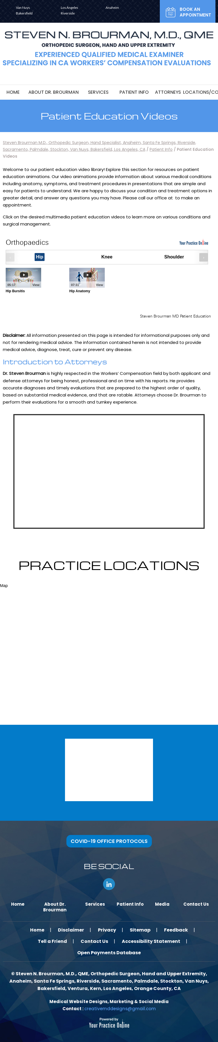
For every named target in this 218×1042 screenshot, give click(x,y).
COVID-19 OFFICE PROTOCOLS (109, 840)
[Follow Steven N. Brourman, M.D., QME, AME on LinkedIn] (109, 884)
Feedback (177, 929)
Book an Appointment (195, 12)
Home (36, 929)
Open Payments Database (109, 952)
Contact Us (94, 941)
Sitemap (140, 929)
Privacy (107, 929)
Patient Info (161, 149)
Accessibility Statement (151, 941)
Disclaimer (71, 929)
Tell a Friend (51, 941)
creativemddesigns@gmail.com (120, 1008)
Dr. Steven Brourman (24, 373)
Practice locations (109, 565)
